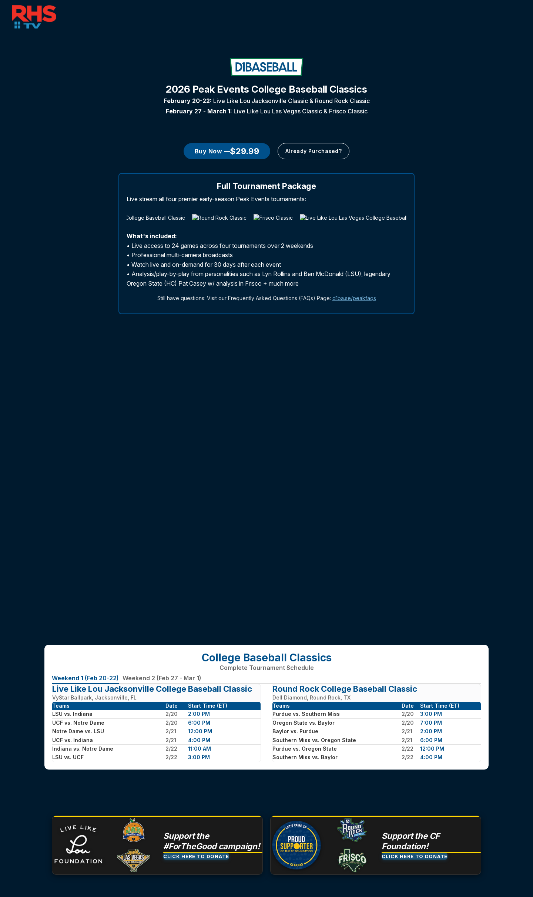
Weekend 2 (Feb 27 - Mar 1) (162, 678)
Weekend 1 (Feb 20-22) (85, 678)
